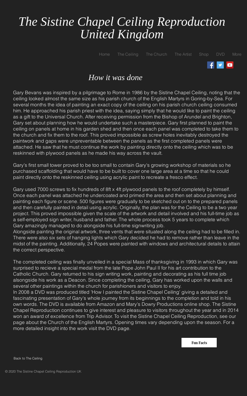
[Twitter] (220, 65)
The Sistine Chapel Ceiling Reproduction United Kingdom (121, 27)
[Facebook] (210, 65)
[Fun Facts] (199, 343)
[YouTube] (229, 65)
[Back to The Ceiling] (32, 358)
